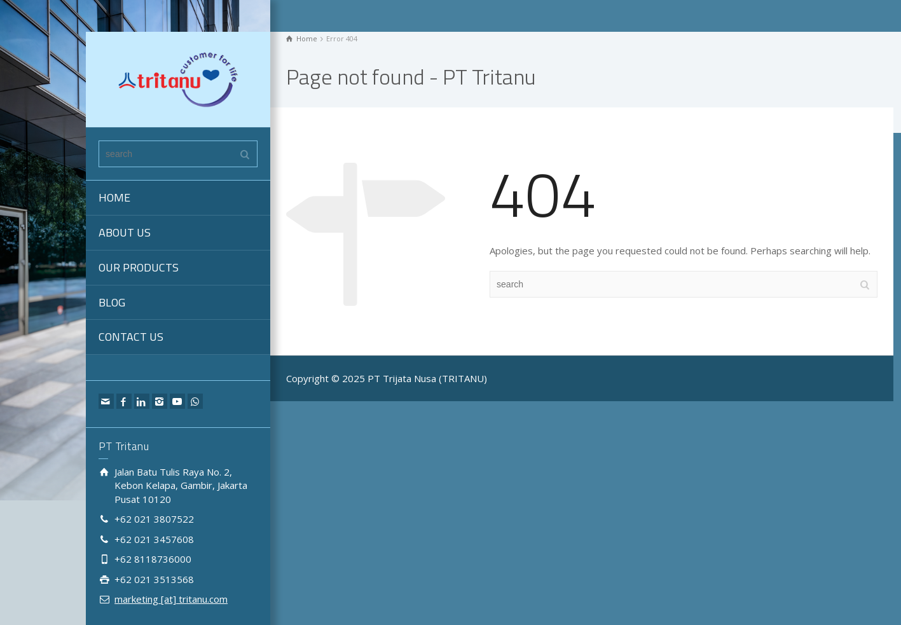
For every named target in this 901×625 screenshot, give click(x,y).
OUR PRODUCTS (139, 267)
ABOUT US (125, 232)
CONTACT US (131, 336)
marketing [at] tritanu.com (171, 599)
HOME (114, 197)
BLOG (112, 302)
